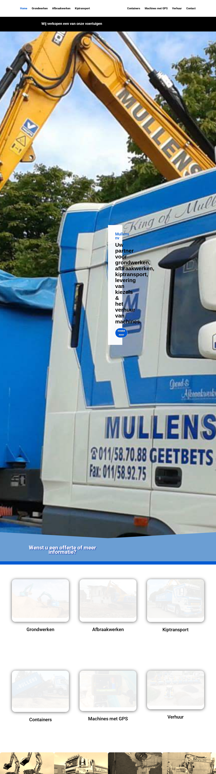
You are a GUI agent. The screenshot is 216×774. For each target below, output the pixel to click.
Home (24, 8)
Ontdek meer (121, 332)
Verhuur (176, 8)
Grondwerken (40, 8)
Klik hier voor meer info (146, 25)
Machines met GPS (155, 8)
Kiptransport (82, 8)
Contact (190, 8)
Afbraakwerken (62, 8)
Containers (133, 8)
